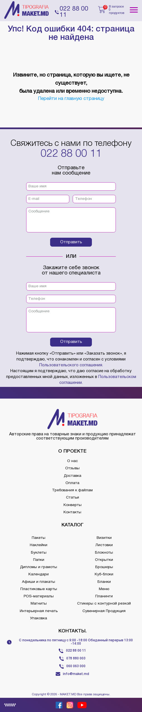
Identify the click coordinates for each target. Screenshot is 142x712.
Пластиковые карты (38, 589)
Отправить (71, 242)
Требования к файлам (72, 490)
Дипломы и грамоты (38, 567)
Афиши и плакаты (38, 582)
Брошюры (104, 567)
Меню (104, 589)
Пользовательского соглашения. (71, 365)
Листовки (104, 545)
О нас (72, 461)
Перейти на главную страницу (71, 99)
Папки (38, 560)
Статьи (72, 497)
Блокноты (104, 552)
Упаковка (38, 618)
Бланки (104, 582)
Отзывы (72, 468)
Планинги (104, 596)
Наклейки (38, 545)
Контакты (72, 512)
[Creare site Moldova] (10, 704)
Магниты (39, 603)
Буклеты (38, 552)
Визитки (104, 538)
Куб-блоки (104, 574)
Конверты (72, 505)
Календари (38, 574)
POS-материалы (39, 596)
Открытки (104, 560)
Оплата (72, 483)
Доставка (72, 476)
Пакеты (38, 538)
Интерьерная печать (39, 611)
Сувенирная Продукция (104, 611)
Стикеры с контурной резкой (104, 603)
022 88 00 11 (71, 154)
